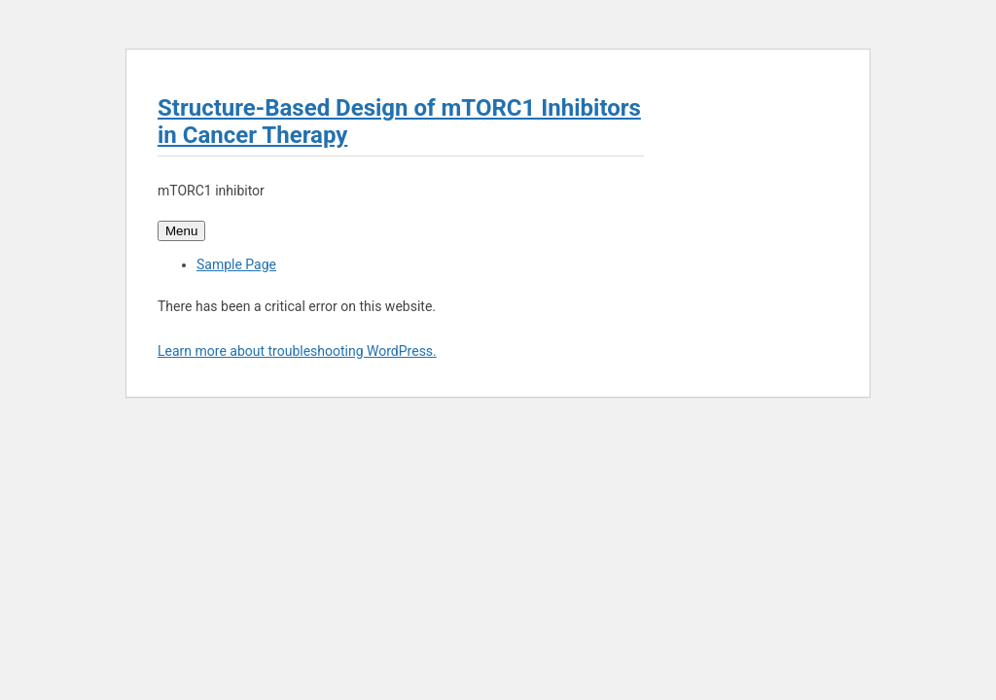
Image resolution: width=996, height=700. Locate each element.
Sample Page (236, 264)
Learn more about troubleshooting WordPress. (297, 351)
